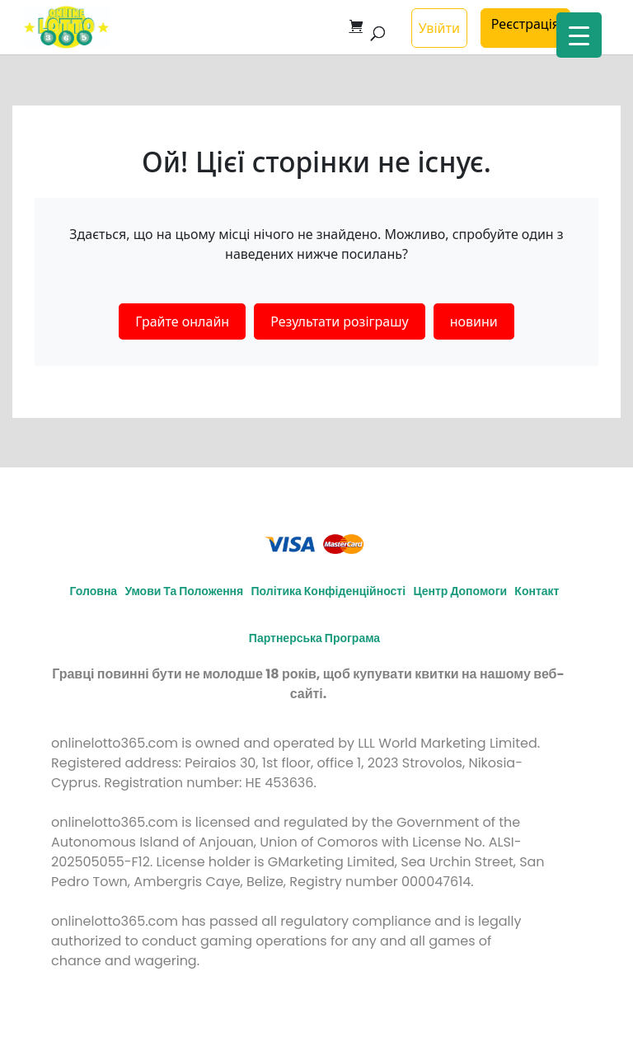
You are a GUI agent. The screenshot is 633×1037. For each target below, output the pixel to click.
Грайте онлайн (182, 321)
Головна (94, 591)
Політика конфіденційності (328, 591)
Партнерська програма (314, 638)
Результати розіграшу (339, 321)
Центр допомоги (460, 591)
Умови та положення (183, 591)
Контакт (536, 591)
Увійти (439, 28)
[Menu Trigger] (579, 35)
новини (474, 321)
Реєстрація (525, 24)
